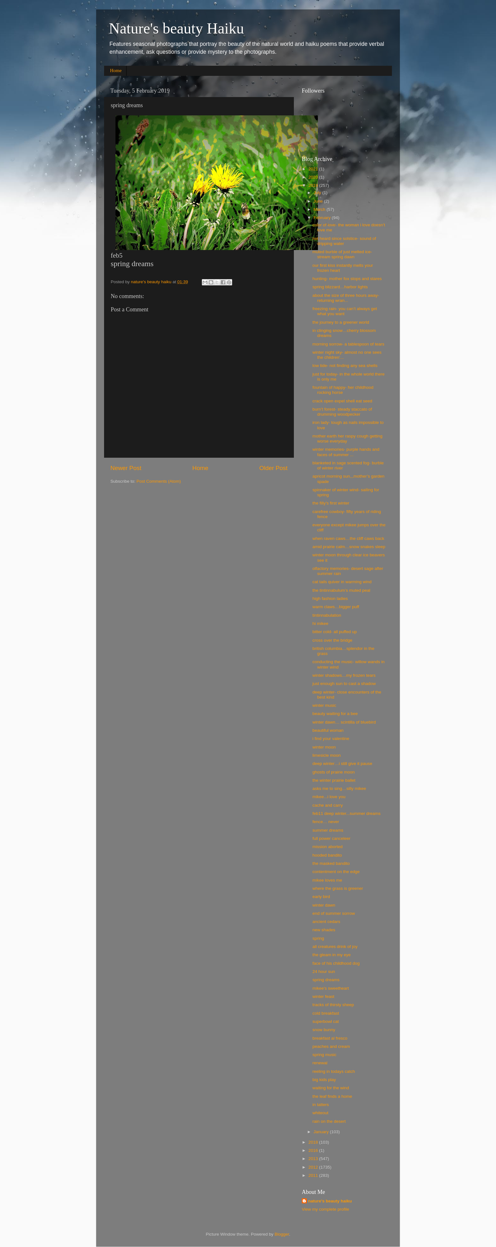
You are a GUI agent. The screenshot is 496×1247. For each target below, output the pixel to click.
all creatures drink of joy (335, 946)
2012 (313, 1167)
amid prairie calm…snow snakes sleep (349, 546)
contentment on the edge (336, 871)
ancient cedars (326, 921)
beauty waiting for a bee (335, 713)
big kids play (324, 1079)
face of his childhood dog (336, 963)
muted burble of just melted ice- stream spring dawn (342, 254)
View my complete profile (325, 1209)
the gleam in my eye (332, 954)
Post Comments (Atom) (159, 481)
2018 (313, 1142)
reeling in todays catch (334, 1071)
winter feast (323, 996)
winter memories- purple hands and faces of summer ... (346, 452)
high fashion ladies (330, 598)
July (317, 192)
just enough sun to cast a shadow (344, 683)
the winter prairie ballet (334, 780)
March (319, 209)
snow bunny (324, 1029)
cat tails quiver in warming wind (342, 581)
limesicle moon (327, 755)
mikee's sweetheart (331, 988)
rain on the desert (329, 1121)
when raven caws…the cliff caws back (348, 538)
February (322, 217)
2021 (313, 169)
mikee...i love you (329, 796)
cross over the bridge (332, 640)
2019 (313, 185)
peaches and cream (331, 1046)
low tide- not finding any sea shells (345, 365)
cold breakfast (326, 1013)
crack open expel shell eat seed (342, 401)
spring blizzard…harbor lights (340, 286)
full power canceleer (331, 838)
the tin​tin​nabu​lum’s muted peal (341, 590)
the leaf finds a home (332, 1096)
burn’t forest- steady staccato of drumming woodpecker (342, 412)
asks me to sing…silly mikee (339, 788)
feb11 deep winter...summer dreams (347, 813)
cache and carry (328, 805)
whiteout (320, 1112)
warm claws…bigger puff (336, 606)
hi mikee (320, 623)
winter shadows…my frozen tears (344, 675)
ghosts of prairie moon (334, 772)
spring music (325, 1054)
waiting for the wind (331, 1087)
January (321, 1131)
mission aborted (328, 846)
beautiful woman (328, 730)
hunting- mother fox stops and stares (347, 278)
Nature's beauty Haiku (176, 28)
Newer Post (125, 468)
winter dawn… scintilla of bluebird (344, 722)
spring (318, 938)
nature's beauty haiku (152, 281)
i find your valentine (331, 738)
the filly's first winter (331, 503)
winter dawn (324, 905)
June (318, 201)
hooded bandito (327, 855)
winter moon (324, 747)
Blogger (282, 1234)
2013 (313, 1158)
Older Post (273, 468)
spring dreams (326, 979)
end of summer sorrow (334, 913)
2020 (313, 177)
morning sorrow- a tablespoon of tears (348, 344)
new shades (324, 929)
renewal (320, 1063)
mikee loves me (327, 880)
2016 (313, 1150)
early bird (321, 896)
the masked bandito (331, 863)
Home (116, 70)
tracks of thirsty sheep (333, 1004)
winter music (324, 705)
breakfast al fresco (330, 1038)
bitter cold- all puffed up (335, 631)
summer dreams (328, 830)
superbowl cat (326, 1021)
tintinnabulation (327, 615)
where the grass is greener (338, 888)
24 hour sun (324, 971)
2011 (313, 1175)
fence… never (326, 821)
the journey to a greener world (341, 322)
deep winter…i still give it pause (342, 763)
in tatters (321, 1104)
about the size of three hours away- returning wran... (346, 298)
